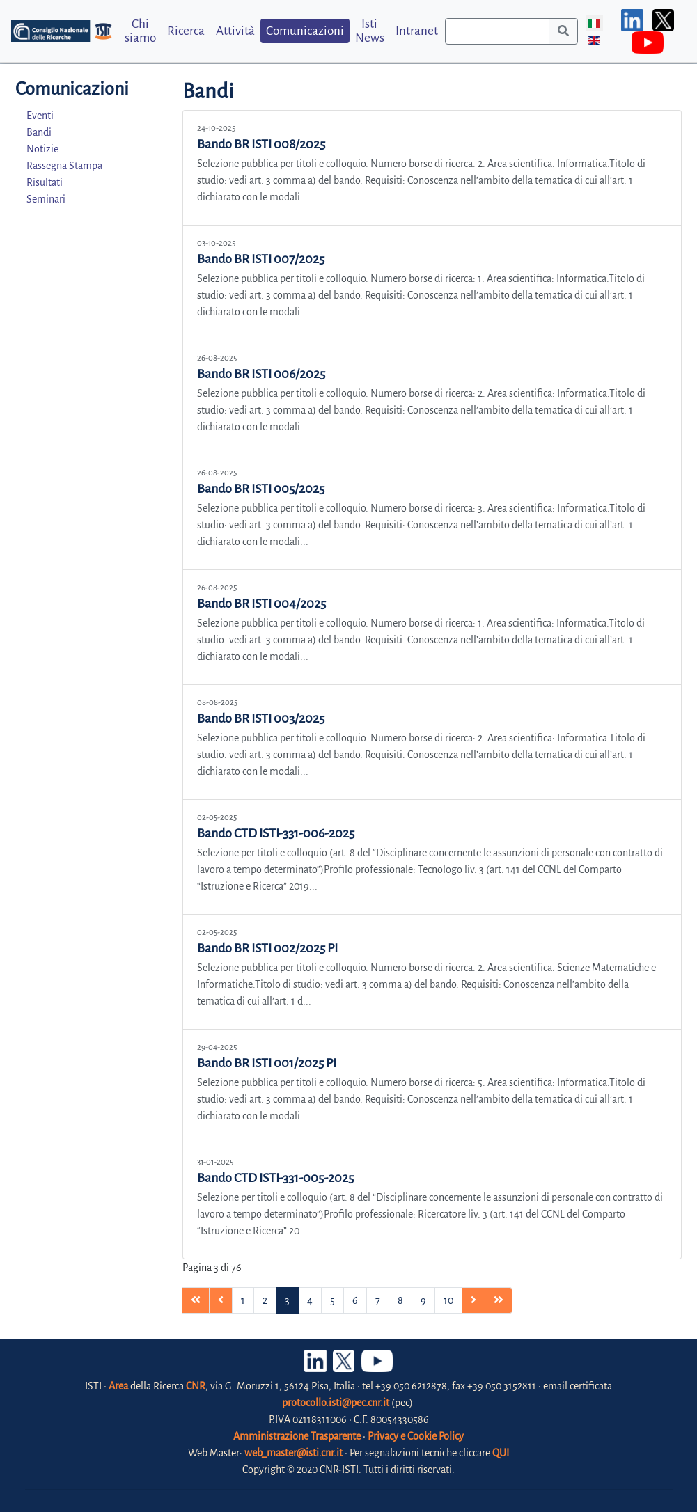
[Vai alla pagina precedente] (221, 1300)
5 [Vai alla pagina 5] (332, 1300)
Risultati (44, 182)
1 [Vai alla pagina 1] (243, 1300)
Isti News (369, 30)
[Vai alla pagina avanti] (473, 1300)
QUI (500, 1452)
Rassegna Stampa (64, 165)
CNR (195, 1386)
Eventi (40, 115)
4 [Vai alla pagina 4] (310, 1300)
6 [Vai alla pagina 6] (355, 1300)
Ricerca (186, 31)
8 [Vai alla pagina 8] (400, 1300)
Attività (235, 31)
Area (118, 1386)
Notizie (42, 149)
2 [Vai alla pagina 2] (265, 1300)
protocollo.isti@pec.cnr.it (335, 1402)
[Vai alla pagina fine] (498, 1300)
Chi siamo (140, 30)
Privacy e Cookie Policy (416, 1436)
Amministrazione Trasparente (297, 1436)
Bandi (39, 132)
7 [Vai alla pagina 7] (377, 1300)
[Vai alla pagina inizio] (196, 1300)
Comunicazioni (305, 31)
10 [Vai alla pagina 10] (448, 1300)
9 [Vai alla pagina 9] (423, 1300)
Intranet (417, 31)
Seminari (45, 199)
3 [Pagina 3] (287, 1300)
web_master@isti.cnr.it (293, 1452)
